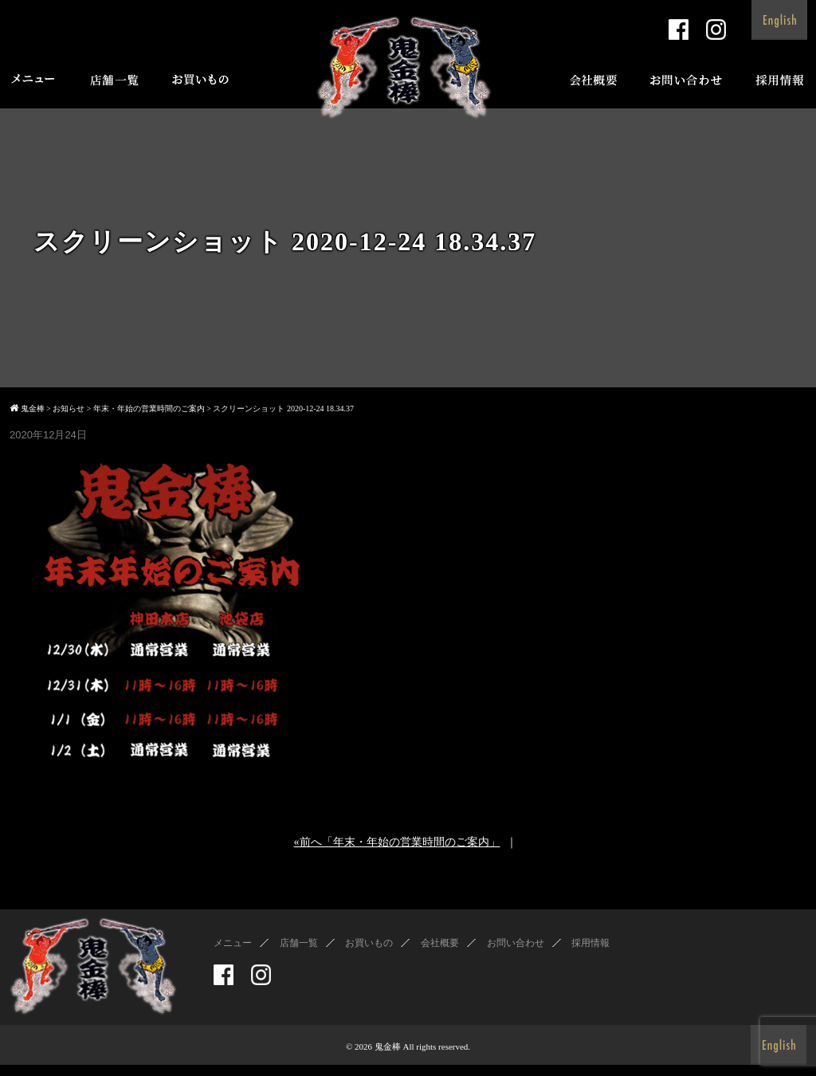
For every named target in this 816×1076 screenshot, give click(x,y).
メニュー (233, 954)
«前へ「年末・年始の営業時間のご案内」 (397, 853)
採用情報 (590, 954)
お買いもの (369, 954)
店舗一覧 (299, 954)
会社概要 (440, 954)
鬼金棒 (388, 1057)
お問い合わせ (515, 954)
